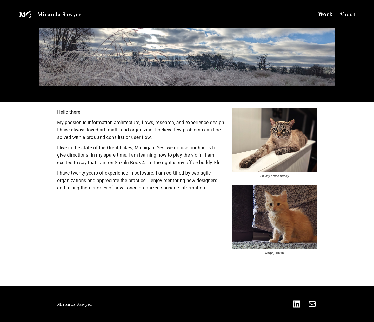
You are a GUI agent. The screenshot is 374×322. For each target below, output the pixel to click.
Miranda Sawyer (59, 14)
